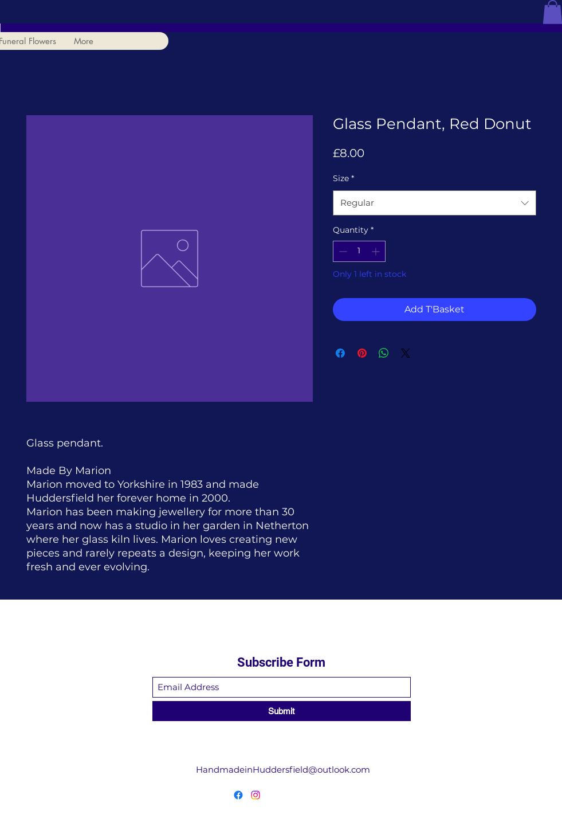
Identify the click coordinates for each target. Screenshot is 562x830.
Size (343, 178)
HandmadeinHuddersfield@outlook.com (283, 769)
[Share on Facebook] (340, 353)
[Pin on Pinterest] (362, 353)
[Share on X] (405, 353)
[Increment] (377, 251)
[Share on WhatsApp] (384, 353)
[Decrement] (342, 251)
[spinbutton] (359, 251)
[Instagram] (255, 795)
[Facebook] (238, 795)
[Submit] (281, 711)
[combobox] (434, 203)
